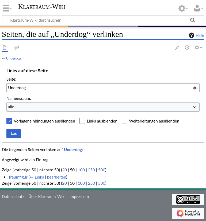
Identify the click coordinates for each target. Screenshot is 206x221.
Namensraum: (18, 98)
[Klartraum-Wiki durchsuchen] (103, 19)
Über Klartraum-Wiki (47, 196)
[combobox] (103, 87)
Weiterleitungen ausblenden (154, 121)
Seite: (11, 79)
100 (81, 169)
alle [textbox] (11, 106)
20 (64, 169)
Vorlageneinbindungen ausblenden (44, 121)
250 (91, 169)
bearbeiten (56, 177)
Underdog (13, 58)
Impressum (79, 196)
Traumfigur (18, 177)
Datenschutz (13, 196)
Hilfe (196, 35)
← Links (37, 177)
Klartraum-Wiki (41, 6)
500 (101, 169)
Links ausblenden (102, 121)
